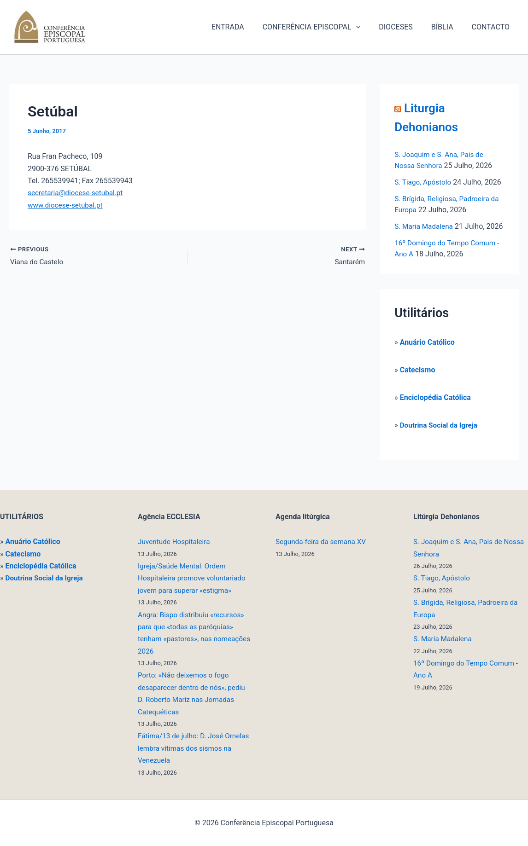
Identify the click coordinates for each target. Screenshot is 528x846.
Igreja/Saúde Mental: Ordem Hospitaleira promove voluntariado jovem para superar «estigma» (194, 578)
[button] (369, 27)
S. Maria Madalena (425, 226)
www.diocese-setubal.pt (67, 205)
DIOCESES (405, 27)
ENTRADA (244, 27)
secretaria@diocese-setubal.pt (77, 192)
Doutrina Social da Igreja (440, 436)
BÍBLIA (448, 27)
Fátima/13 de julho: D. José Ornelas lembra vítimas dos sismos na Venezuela (182, 748)
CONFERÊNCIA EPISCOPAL (325, 27)
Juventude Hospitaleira (175, 541)
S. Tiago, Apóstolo (424, 182)
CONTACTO (492, 27)
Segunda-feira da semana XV (323, 541)
